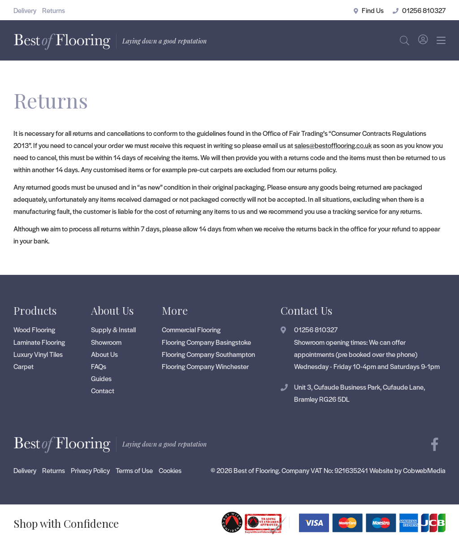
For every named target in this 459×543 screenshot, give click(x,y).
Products (34, 310)
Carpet (23, 366)
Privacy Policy (90, 470)
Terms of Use (134, 470)
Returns (53, 10)
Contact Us (306, 310)
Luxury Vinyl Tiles (38, 354)
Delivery (24, 10)
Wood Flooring (34, 329)
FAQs (98, 366)
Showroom (106, 342)
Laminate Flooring (39, 342)
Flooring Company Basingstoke (206, 342)
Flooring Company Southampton (208, 354)
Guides (101, 378)
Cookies (170, 470)
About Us (112, 310)
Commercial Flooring (191, 329)
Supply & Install (113, 329)
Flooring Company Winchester (205, 366)
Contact (102, 390)
